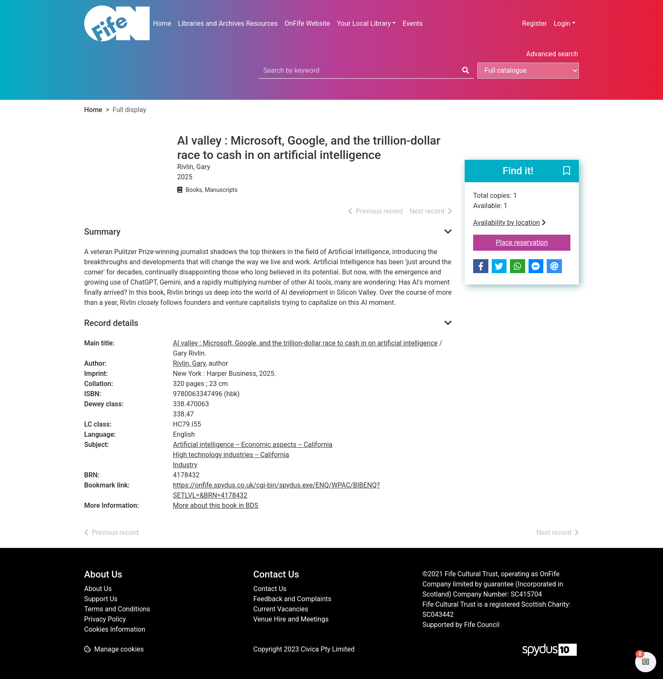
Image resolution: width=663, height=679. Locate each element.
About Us (98, 589)
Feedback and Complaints (292, 599)
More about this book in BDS (215, 505)
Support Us (101, 599)
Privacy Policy (105, 619)
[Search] (465, 71)
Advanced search (552, 54)
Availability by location (509, 223)
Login (561, 23)
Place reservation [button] (533, 241)
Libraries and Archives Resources (228, 23)
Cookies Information (114, 629)
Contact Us (270, 589)
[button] (566, 171)
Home (162, 23)
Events (412, 23)
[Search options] (528, 71)
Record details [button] (111, 323)
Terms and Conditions (117, 609)
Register (534, 23)
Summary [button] (102, 232)
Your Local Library (364, 23)
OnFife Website (307, 23)
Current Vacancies (280, 609)
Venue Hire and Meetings (291, 619)
